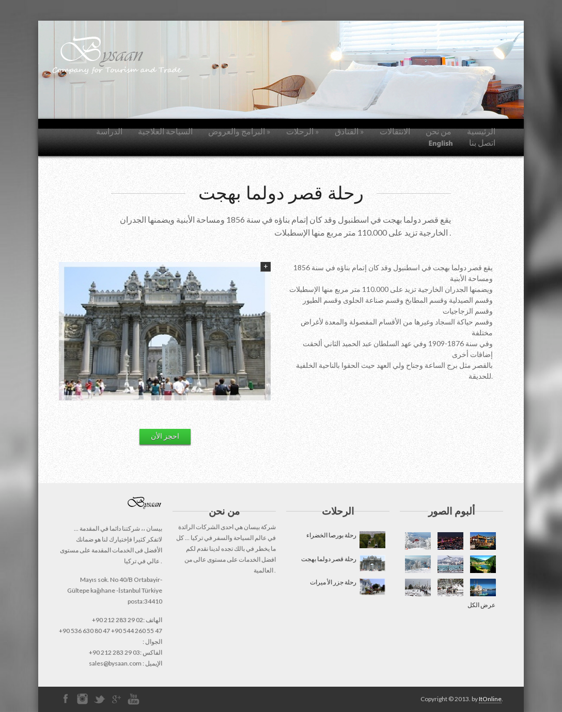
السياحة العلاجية (165, 131)
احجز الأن (165, 435)
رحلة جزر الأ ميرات (347, 586)
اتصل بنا (482, 142)
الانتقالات (395, 131)
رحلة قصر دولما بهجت (342, 563)
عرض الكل (481, 605)
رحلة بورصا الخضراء (345, 539)
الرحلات (302, 131)
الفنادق (349, 131)
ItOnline (490, 699)
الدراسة (109, 131)
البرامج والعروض (239, 131)
